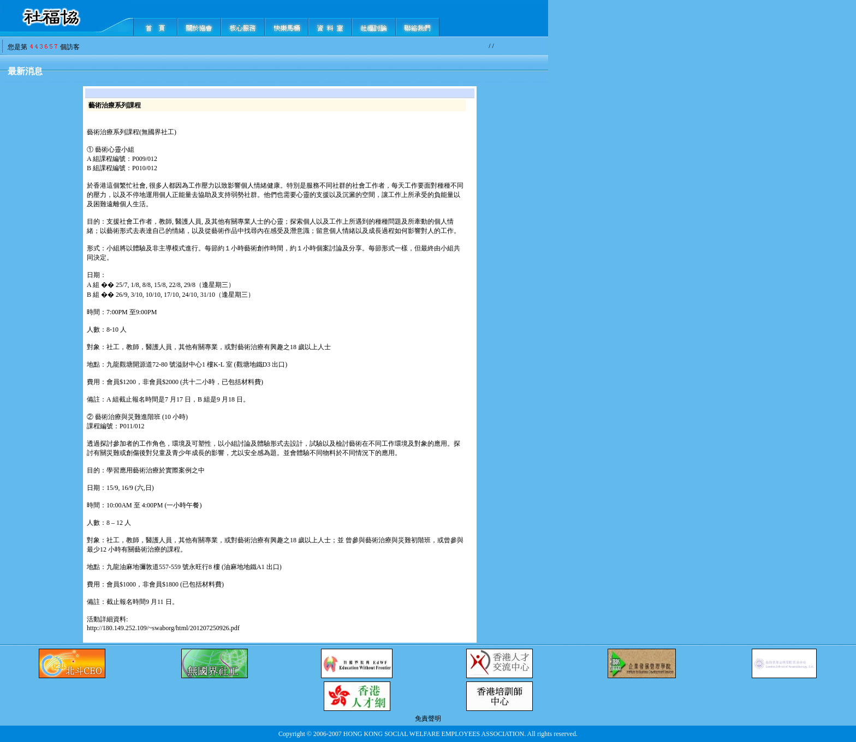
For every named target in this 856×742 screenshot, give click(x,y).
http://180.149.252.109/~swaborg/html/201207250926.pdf (163, 628)
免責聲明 (428, 718)
